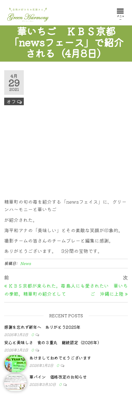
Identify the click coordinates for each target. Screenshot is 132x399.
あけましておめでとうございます (60, 358)
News (25, 263)
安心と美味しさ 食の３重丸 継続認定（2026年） (53, 342)
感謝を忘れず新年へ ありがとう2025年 (42, 327)
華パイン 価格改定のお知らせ (58, 377)
